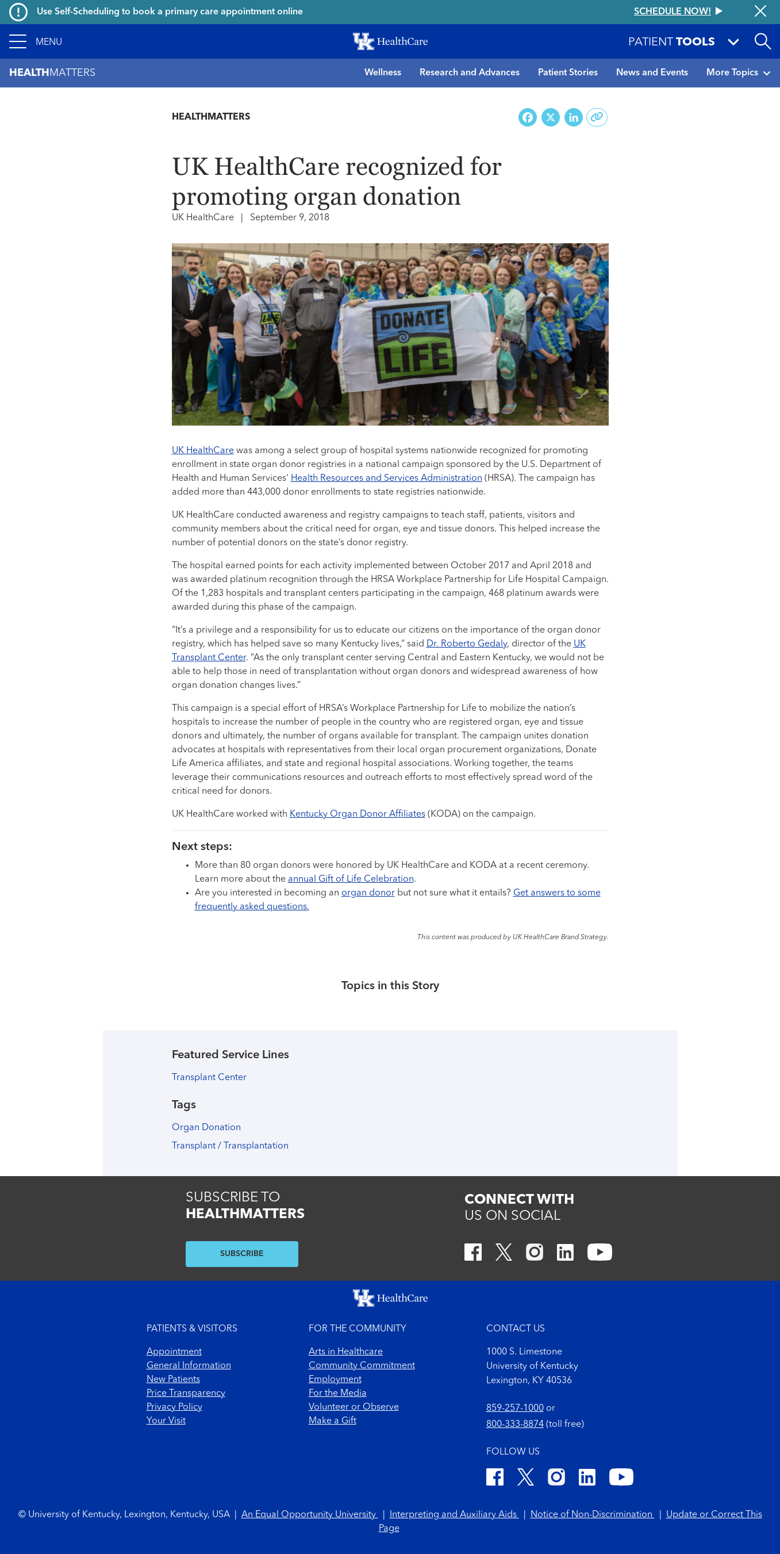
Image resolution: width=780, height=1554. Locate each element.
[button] (35, 41)
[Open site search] (763, 41)
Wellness (382, 73)
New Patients (173, 1379)
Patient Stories (568, 73)
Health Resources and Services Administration (386, 478)
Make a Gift (332, 1421)
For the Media (338, 1393)
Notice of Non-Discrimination (593, 1514)
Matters (52, 73)
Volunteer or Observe (354, 1407)
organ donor (368, 893)
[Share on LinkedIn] (573, 117)
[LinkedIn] (565, 1254)
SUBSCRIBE (242, 1254)
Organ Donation (206, 1127)
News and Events (652, 73)
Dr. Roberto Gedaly (466, 644)
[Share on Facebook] (527, 117)
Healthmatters (211, 117)
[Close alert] (760, 12)
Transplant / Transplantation (230, 1146)
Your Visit (166, 1421)
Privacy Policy (174, 1407)
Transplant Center (209, 1077)
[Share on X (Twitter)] (550, 117)
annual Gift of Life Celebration (351, 879)
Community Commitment (362, 1366)
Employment (335, 1379)
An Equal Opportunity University (309, 1514)
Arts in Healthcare (346, 1352)
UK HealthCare (203, 451)
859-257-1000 (515, 1408)
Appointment (174, 1352)
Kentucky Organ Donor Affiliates (357, 814)
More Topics (738, 73)
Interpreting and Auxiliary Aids (454, 1514)
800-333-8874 (515, 1424)
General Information (189, 1366)
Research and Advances (470, 73)
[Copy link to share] (597, 117)
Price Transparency (186, 1393)
